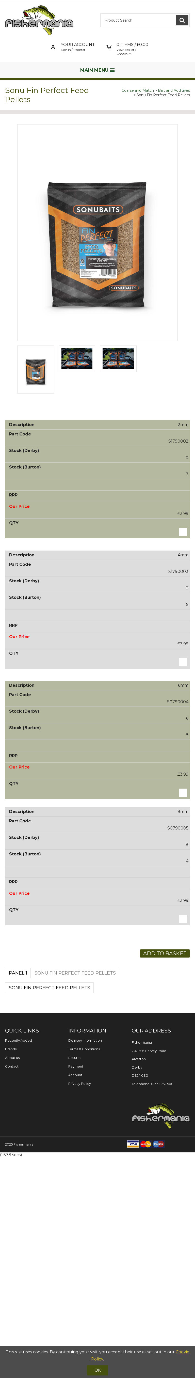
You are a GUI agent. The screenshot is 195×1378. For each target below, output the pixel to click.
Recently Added (18, 1261)
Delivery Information (85, 1261)
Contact (12, 1287)
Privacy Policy (79, 1304)
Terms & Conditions (84, 1270)
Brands (11, 1270)
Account (75, 1296)
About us (12, 1278)
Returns (74, 1278)
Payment (75, 1287)
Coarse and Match (138, 90)
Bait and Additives (174, 90)
